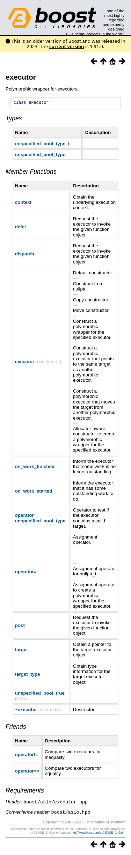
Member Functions (31, 172)
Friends (16, 727)
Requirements (25, 791)
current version (66, 46)
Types (14, 119)
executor (21, 77)
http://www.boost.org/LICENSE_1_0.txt (97, 833)
